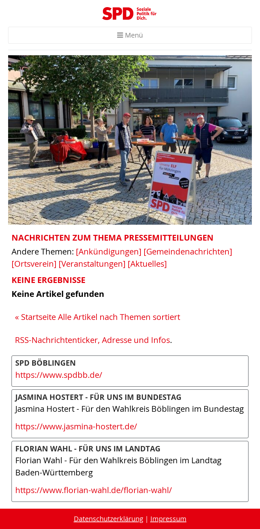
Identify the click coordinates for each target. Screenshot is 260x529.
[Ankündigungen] (109, 251)
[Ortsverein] (34, 263)
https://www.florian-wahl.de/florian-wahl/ (93, 490)
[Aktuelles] (147, 263)
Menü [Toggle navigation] (130, 35)
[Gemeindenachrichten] (188, 251)
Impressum (168, 518)
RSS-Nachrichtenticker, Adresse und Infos (92, 339)
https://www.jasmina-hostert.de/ (76, 426)
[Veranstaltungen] (92, 263)
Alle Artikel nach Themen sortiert (119, 316)
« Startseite (35, 316)
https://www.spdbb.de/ (58, 374)
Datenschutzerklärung (108, 518)
